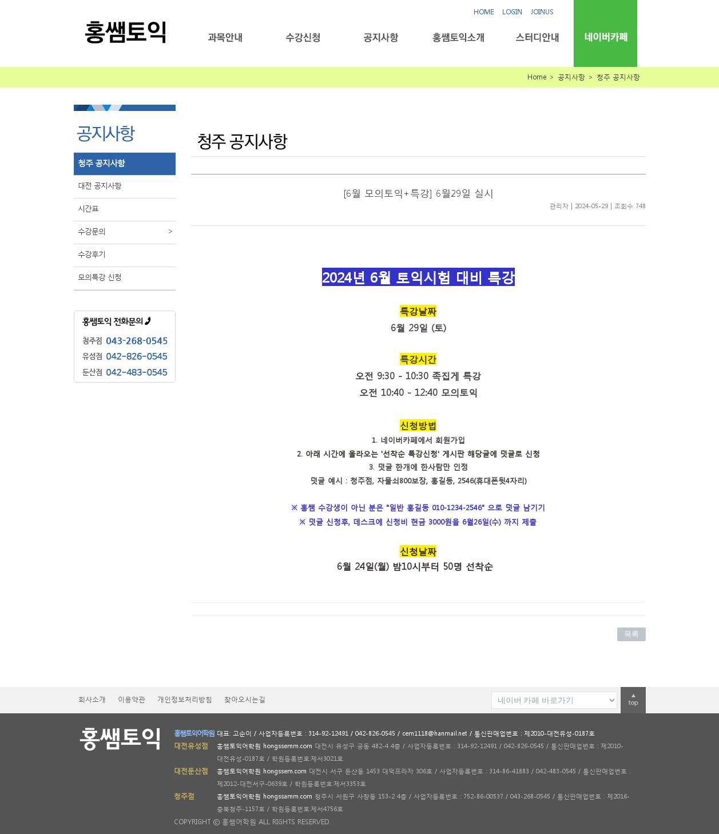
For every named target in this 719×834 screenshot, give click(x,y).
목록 (631, 634)
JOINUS (542, 11)
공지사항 (381, 37)
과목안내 (225, 37)
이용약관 (131, 699)
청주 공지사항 (101, 162)
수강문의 (127, 231)
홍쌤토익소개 (458, 37)
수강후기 (91, 254)
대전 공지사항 (99, 185)
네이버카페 (605, 36)
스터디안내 (536, 37)
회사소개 (92, 699)
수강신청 (303, 37)
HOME (484, 11)
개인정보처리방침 (184, 699)
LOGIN (512, 11)
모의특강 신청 (99, 277)
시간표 (88, 208)
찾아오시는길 (244, 699)
